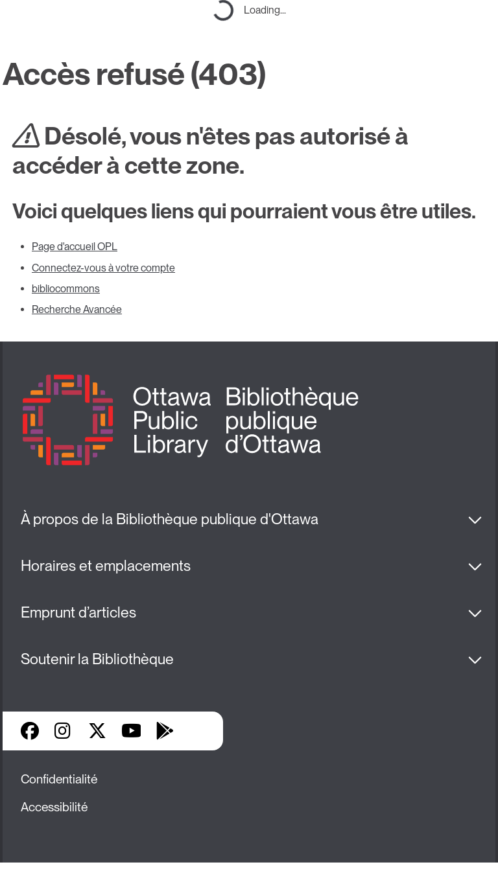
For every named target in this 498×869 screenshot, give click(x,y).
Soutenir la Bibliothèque (97, 659)
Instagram (63, 731)
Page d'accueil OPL (74, 246)
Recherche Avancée (77, 309)
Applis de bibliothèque (198, 731)
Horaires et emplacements (106, 566)
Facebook (30, 731)
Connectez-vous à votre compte (103, 268)
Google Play (165, 731)
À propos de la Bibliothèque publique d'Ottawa (169, 519)
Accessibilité (54, 807)
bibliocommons (66, 289)
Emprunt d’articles (78, 612)
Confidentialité (59, 779)
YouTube (131, 731)
